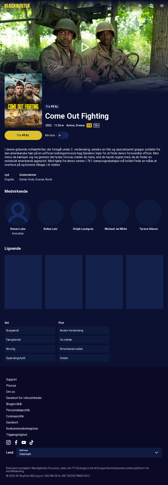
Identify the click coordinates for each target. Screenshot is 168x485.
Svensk (39, 179)
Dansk (23, 179)
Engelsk (9, 179)
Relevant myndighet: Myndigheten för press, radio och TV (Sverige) (46, 468)
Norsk (48, 179)
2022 (48, 125)
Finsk (31, 179)
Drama (80, 125)
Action (70, 125)
